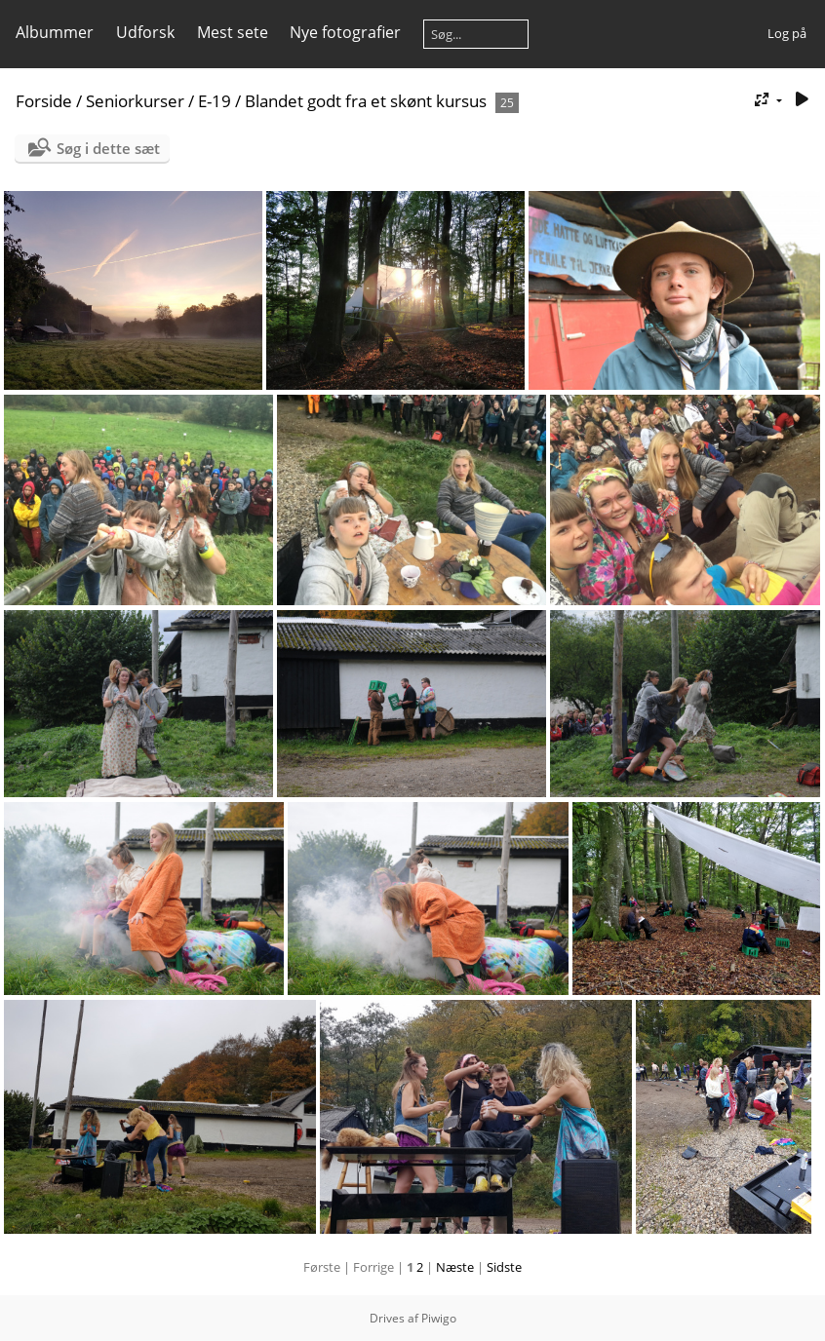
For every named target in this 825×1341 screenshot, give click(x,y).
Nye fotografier (345, 32)
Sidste (504, 1267)
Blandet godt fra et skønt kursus (366, 101)
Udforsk (145, 32)
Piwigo (438, 1318)
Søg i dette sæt (108, 148)
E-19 (214, 101)
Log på (786, 33)
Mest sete (232, 32)
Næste (455, 1267)
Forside (44, 101)
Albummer (55, 32)
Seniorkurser (135, 101)
